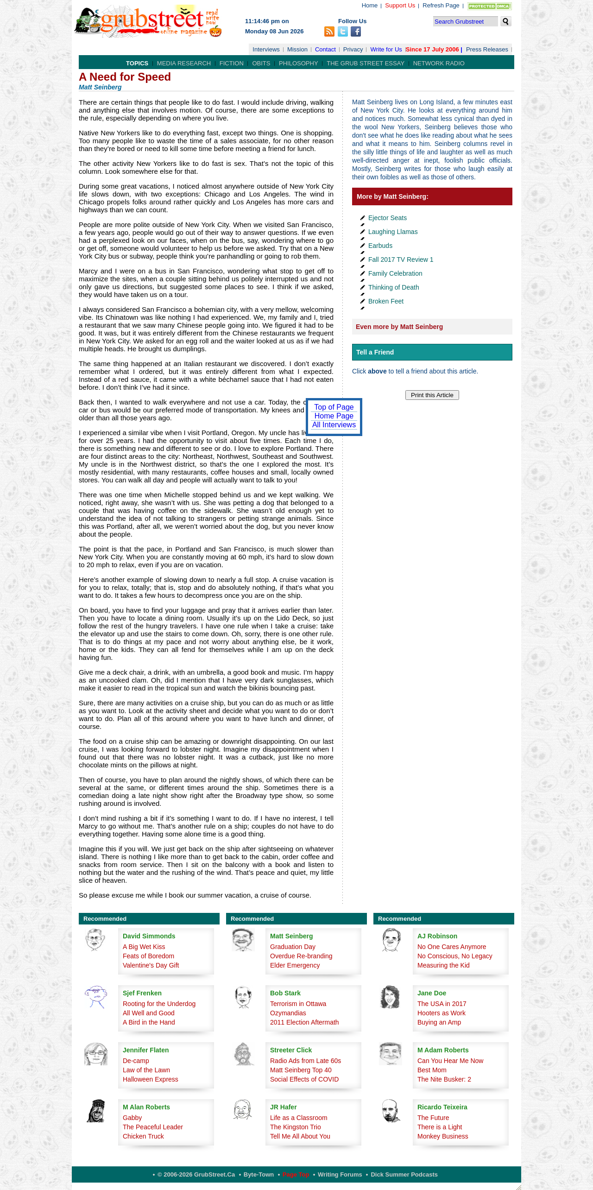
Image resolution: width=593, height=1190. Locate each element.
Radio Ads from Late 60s (305, 1060)
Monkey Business (442, 1136)
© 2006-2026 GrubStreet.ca (196, 1174)
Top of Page (333, 407)
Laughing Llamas (393, 231)
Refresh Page (441, 5)
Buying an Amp (439, 1022)
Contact (325, 49)
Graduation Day (292, 946)
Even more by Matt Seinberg (399, 326)
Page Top (296, 1174)
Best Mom (432, 1070)
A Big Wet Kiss (144, 946)
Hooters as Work (441, 1013)
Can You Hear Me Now (450, 1060)
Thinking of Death (393, 287)
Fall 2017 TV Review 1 (401, 259)
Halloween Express (150, 1079)
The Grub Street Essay (365, 63)
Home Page (334, 416)
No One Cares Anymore (451, 946)
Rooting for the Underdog (159, 1003)
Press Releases (487, 49)
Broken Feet (386, 301)
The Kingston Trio (295, 1127)
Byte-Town (259, 1174)
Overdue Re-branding (301, 956)
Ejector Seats (387, 218)
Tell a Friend (375, 352)
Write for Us (386, 49)
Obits (261, 63)
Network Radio (439, 63)
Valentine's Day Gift (151, 965)
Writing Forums (340, 1174)
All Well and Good (149, 1013)
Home (370, 5)
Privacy (353, 49)
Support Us (400, 5)
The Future (433, 1117)
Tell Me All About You (300, 1136)
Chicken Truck (143, 1136)
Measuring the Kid (443, 965)
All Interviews (334, 425)
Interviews (266, 49)
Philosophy (298, 63)
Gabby (132, 1117)
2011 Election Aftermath (304, 1022)
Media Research (184, 63)
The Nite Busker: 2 (444, 1079)
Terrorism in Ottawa (298, 1003)
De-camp (136, 1060)
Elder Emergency (295, 965)
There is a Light (439, 1127)
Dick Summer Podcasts (404, 1174)
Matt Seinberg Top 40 (301, 1070)
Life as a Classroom (299, 1117)
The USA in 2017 (442, 1003)
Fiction (232, 63)
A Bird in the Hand (149, 1022)
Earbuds (380, 245)
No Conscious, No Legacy (454, 956)
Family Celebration (395, 273)
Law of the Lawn (146, 1070)
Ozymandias (288, 1013)
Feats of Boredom (148, 956)
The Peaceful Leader (153, 1127)
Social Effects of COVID (304, 1079)
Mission (297, 49)
